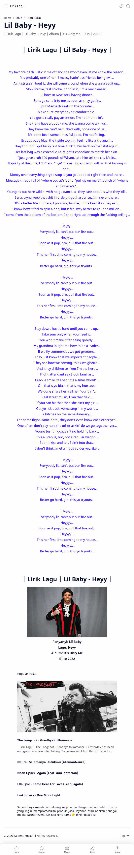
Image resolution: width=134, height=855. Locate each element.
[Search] (128, 6)
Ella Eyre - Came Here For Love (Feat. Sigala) (50, 784)
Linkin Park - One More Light (38, 795)
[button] (121, 6)
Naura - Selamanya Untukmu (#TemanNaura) (51, 762)
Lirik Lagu (17, 6)
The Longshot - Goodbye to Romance (44, 740)
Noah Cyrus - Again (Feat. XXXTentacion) (47, 773)
